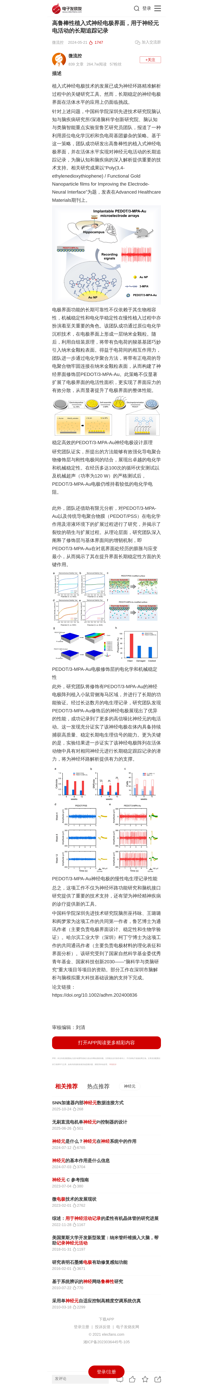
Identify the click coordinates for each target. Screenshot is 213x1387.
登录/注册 (106, 1371)
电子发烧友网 (127, 1327)
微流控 (75, 55)
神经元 (129, 1086)
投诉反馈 (102, 1327)
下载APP (106, 1319)
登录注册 (81, 1327)
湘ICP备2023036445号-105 (106, 1342)
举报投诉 (112, 1064)
